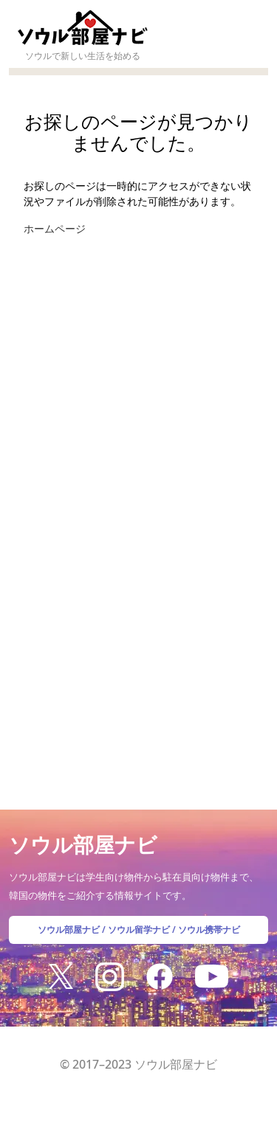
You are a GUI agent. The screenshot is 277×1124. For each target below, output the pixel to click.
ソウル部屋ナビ (69, 929)
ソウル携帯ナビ (209, 929)
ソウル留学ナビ (139, 929)
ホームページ (55, 228)
